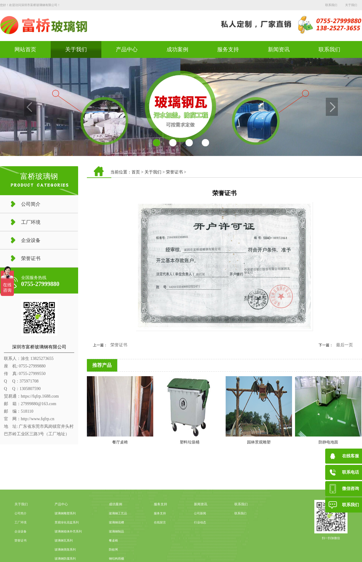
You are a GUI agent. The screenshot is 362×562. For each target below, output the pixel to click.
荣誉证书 (30, 258)
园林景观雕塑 (259, 442)
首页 (136, 172)
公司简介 (30, 204)
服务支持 (228, 49)
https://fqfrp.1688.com (40, 396)
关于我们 (351, 5)
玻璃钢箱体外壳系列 (68, 551)
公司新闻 (200, 533)
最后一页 (344, 345)
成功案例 (177, 49)
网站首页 (25, 49)
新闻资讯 (279, 49)
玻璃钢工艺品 (118, 533)
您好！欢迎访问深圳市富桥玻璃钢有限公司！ (30, 5)
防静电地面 (328, 442)
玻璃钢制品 (116, 551)
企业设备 (30, 240)
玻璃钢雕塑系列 (65, 533)
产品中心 (127, 49)
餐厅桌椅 (120, 442)
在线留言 (160, 542)
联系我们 (331, 5)
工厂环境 (30, 222)
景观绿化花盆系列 (67, 542)
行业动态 (200, 542)
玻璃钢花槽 (116, 542)
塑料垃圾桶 (189, 442)
